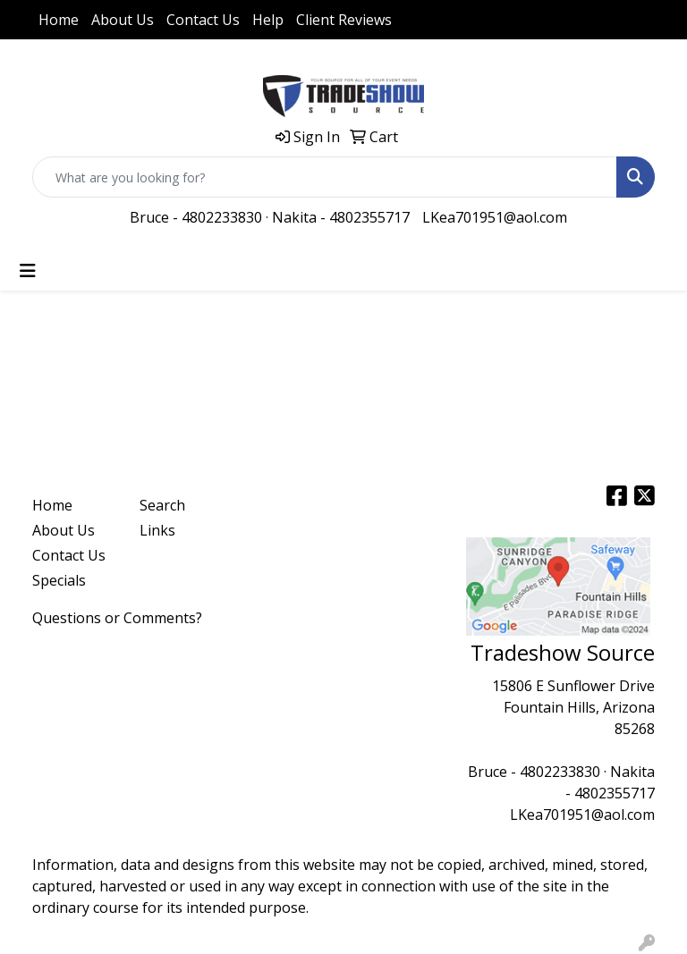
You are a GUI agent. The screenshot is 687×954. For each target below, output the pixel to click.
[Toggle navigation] (28, 270)
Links (157, 530)
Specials (59, 580)
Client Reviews (344, 20)
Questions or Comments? (117, 618)
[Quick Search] (324, 177)
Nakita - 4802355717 (341, 217)
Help (268, 20)
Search (162, 505)
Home (58, 20)
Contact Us (203, 20)
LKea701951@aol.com (494, 217)
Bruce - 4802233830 (196, 217)
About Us (122, 20)
